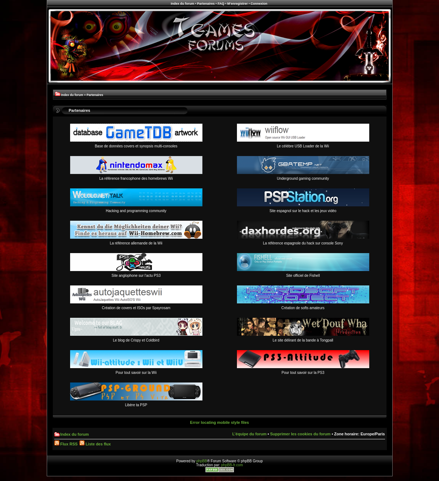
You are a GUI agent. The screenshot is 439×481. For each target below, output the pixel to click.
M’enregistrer (237, 3)
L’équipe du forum (249, 434)
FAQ (221, 3)
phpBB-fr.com (232, 465)
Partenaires (206, 3)
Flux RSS (66, 444)
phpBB (201, 461)
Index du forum (182, 3)
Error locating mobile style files (219, 422)
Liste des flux (95, 444)
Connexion (259, 3)
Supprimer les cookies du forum (300, 434)
